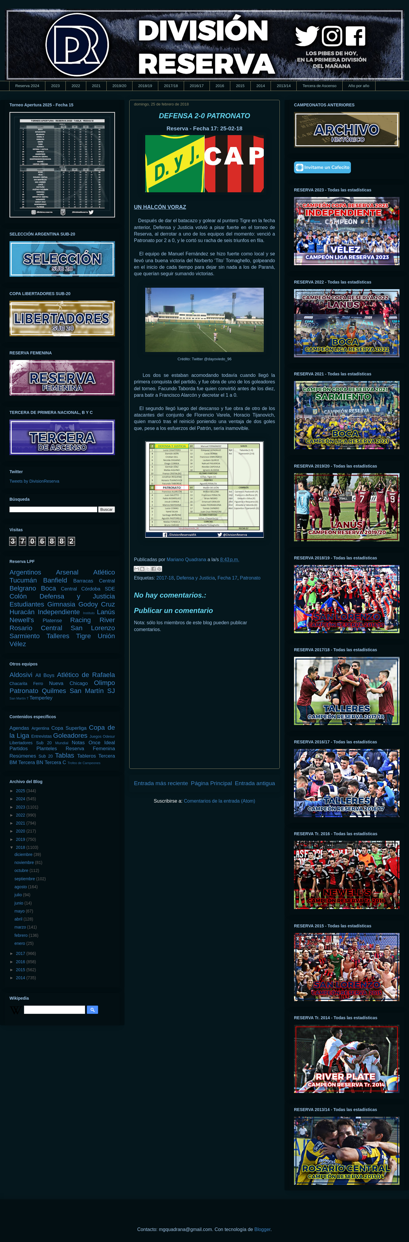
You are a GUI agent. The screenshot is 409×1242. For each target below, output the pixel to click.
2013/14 (284, 86)
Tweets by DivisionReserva (34, 481)
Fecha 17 (227, 577)
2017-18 (165, 577)
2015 (240, 86)
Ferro (38, 683)
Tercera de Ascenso (319, 86)
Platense (52, 620)
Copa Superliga (69, 728)
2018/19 (145, 86)
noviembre (25, 862)
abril (19, 919)
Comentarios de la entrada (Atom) (219, 801)
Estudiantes (26, 604)
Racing (80, 620)
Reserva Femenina (90, 748)
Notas (78, 742)
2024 (21, 798)
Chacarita (18, 683)
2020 (21, 831)
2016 (219, 86)
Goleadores (70, 735)
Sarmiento (24, 636)
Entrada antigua (255, 783)
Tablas (64, 755)
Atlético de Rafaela (86, 674)
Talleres (58, 636)
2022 (75, 86)
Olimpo (104, 682)
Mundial (61, 743)
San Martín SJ (92, 690)
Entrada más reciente (161, 783)
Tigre (83, 636)
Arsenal (67, 572)
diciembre (24, 854)
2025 (21, 790)
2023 (55, 86)
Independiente (59, 612)
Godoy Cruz (96, 604)
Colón (18, 596)
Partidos (18, 748)
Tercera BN (30, 762)
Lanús (106, 612)
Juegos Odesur (102, 736)
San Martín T (18, 698)
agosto (21, 886)
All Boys (45, 675)
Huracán (22, 612)
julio (19, 894)
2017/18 (171, 86)
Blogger (262, 1229)
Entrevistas (41, 736)
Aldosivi (20, 674)
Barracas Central (94, 581)
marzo (21, 927)
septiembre (25, 878)
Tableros (86, 756)
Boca (48, 588)
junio (19, 903)
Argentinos (25, 572)
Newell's (21, 620)
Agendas (19, 728)
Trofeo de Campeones (84, 763)
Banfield (55, 580)
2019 (21, 839)
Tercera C (55, 762)
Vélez (17, 644)
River (107, 620)
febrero (22, 935)
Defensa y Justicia (195, 577)
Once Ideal (102, 742)
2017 (21, 953)
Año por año (358, 86)
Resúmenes (22, 756)
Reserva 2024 (27, 86)
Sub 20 (46, 756)
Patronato (250, 577)
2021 (96, 86)
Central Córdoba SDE (88, 589)
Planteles (46, 748)
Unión (106, 636)
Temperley (41, 698)
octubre (22, 870)
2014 (260, 86)
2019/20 (119, 86)
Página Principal (211, 783)
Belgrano (22, 588)
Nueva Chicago (68, 683)
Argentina (40, 728)
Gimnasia (61, 604)
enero (20, 943)
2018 (21, 847)
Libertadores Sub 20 (30, 742)
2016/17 (197, 86)
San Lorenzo (93, 628)
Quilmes (54, 690)
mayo (20, 911)
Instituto (89, 613)
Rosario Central (35, 628)
